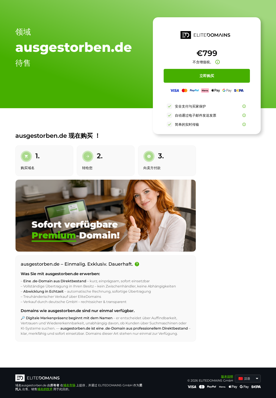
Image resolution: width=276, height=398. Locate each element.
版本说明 (227, 377)
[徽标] (80, 378)
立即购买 (206, 76)
